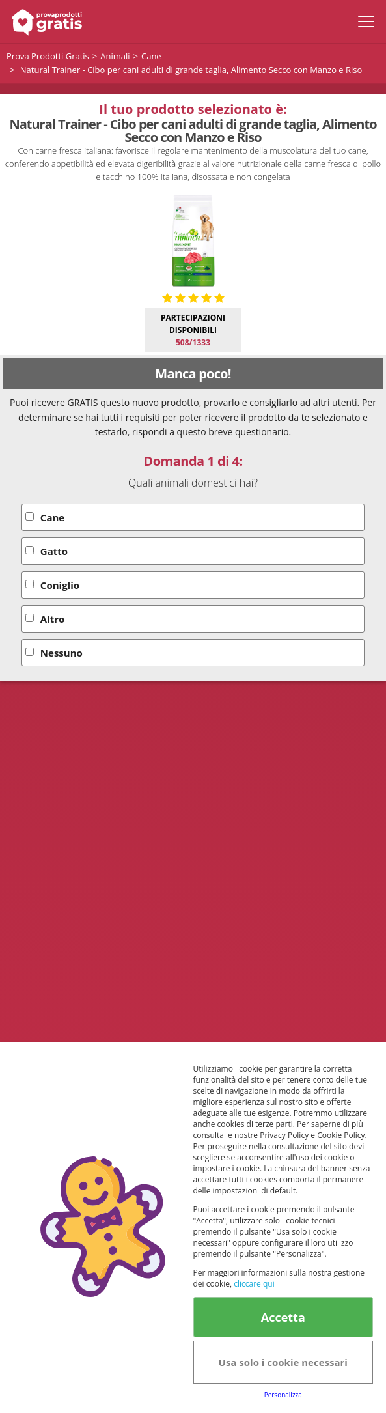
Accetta (283, 1317)
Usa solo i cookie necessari (283, 1362)
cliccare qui (254, 1283)
